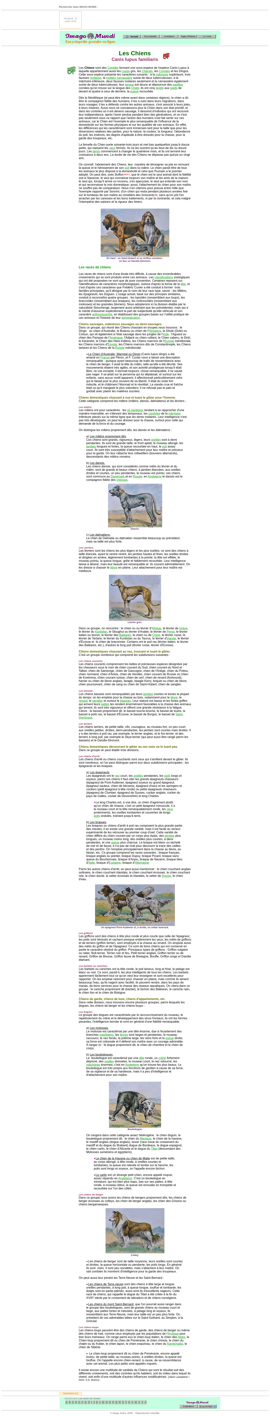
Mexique (145, 1138)
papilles (178, 84)
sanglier (97, 700)
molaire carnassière (119, 77)
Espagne (115, 862)
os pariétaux (135, 410)
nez (117, 775)
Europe (169, 341)
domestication (131, 317)
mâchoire (162, 74)
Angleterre (155, 476)
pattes (105, 704)
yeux (112, 148)
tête (183, 284)
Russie (119, 347)
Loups (126, 71)
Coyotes (164, 71)
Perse (171, 631)
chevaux (122, 479)
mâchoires (93, 1064)
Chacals (147, 71)
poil (127, 167)
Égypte (112, 344)
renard (83, 700)
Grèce (183, 628)
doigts (160, 88)
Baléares (125, 635)
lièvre (113, 567)
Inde (166, 334)
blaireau (125, 700)
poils (167, 775)
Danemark (118, 476)
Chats (135, 88)
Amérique (116, 337)
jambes (91, 446)
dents (96, 151)
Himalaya (155, 330)
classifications (163, 277)
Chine (156, 635)
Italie (91, 862)
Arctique (173, 1333)
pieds (173, 88)
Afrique (156, 628)
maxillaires (106, 1034)
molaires (95, 77)
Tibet (154, 1148)
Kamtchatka (175, 1343)
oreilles (156, 439)
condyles (154, 413)
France (105, 357)
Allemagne (142, 862)
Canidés (112, 67)
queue (134, 91)
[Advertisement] (152, 19)
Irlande (171, 638)
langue (129, 84)
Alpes (181, 1337)
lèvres (124, 1034)
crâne (162, 1058)
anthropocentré (102, 314)
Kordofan (101, 631)
